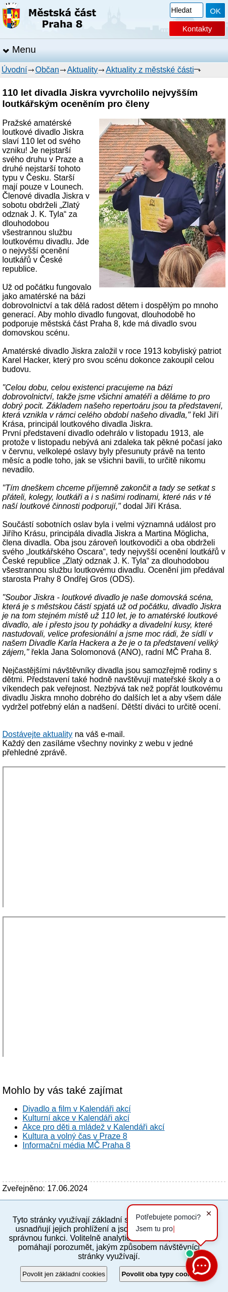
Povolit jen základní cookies (63, 1274)
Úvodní (14, 69)
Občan (47, 69)
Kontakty (197, 28)
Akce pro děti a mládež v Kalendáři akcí (94, 1127)
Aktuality (82, 69)
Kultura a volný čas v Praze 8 (75, 1136)
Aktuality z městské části (150, 69)
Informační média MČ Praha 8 (76, 1145)
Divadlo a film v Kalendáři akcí (77, 1108)
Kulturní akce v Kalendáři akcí (76, 1118)
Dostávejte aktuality (38, 734)
